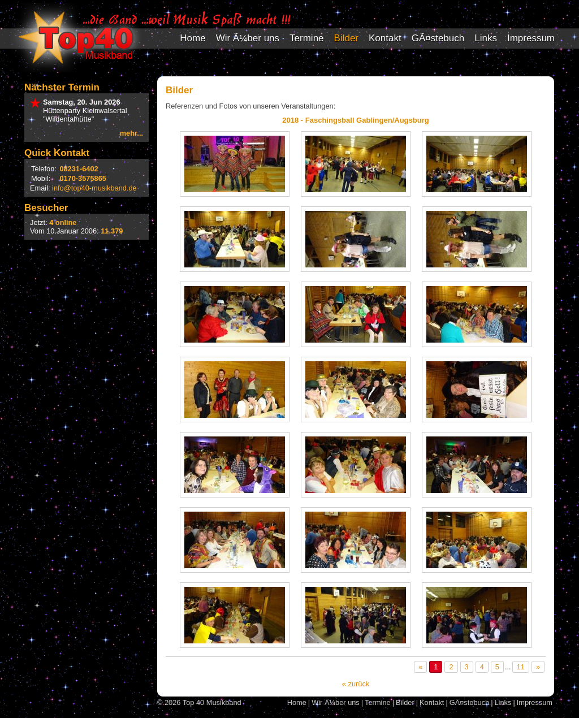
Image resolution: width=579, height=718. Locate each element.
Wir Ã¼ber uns (247, 38)
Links (485, 38)
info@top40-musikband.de (94, 188)
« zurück (355, 684)
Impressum (531, 38)
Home (192, 38)
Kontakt (385, 38)
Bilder (346, 38)
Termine (306, 38)
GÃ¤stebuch (438, 38)
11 (521, 667)
